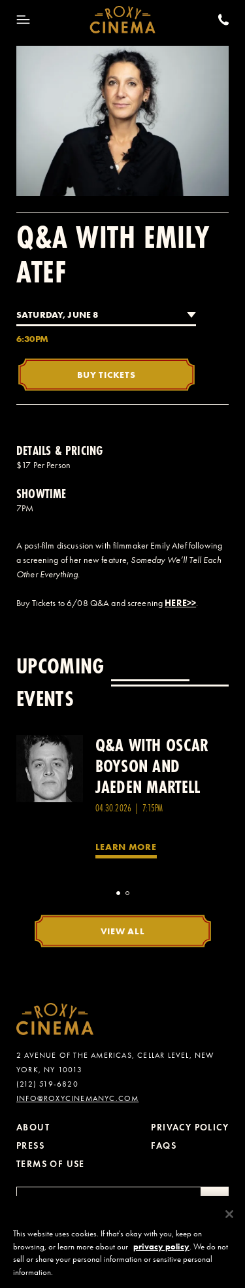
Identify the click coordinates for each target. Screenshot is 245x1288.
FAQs (163, 1145)
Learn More (126, 847)
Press (30, 1145)
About (33, 1127)
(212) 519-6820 (47, 1084)
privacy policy (161, 1253)
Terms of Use (50, 1164)
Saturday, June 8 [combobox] (57, 314)
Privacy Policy (190, 1127)
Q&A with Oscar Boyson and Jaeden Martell (152, 766)
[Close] (229, 1220)
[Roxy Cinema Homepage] (122, 19)
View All (123, 931)
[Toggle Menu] (23, 19)
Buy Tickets (106, 375)
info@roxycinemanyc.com (77, 1098)
